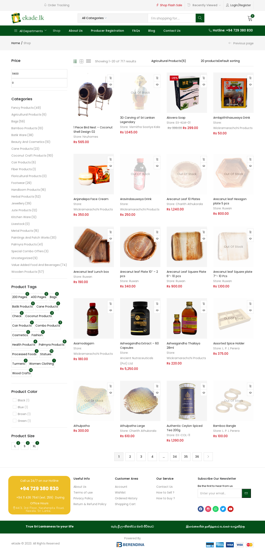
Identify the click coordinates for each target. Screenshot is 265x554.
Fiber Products (23, 169)
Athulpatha (81, 426)
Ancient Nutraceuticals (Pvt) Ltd (136, 360)
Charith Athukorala (189, 204)
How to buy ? (165, 498)
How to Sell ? (165, 493)
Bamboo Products (27, 128)
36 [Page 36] (197, 457)
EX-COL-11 (183, 435)
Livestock (20, 224)
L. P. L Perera (231, 348)
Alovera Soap (176, 118)
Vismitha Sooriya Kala (144, 127)
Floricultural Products (29, 176)
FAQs (136, 31)
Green (24, 421)
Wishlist (120, 493)
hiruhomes (90, 136)
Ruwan (227, 208)
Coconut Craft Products (32, 155)
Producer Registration (107, 31)
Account (121, 487)
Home (15, 43)
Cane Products (25, 148)
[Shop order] (236, 61)
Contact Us (172, 31)
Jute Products (24, 210)
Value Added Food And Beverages (39, 265)
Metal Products (25, 230)
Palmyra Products (27, 244)
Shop (56, 31)
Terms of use (83, 493)
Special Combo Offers (30, 251)
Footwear (21, 183)
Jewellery (21, 203)
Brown (24, 414)
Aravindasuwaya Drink (136, 199)
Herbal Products (26, 196)
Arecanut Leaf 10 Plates (183, 199)
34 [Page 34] (175, 457)
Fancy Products (26, 107)
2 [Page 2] (130, 457)
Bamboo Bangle (224, 426)
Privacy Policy (83, 498)
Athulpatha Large (132, 426)
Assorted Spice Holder (229, 343)
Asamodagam (83, 343)
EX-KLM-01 (183, 123)
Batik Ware (22, 135)
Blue (23, 407)
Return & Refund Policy (89, 504)
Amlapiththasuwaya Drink (231, 118)
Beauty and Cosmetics (31, 142)
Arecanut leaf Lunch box (91, 271)
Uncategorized (24, 258)
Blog (151, 31)
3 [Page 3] (141, 457)
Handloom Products (28, 189)
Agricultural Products (29, 114)
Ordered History (126, 498)
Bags (18, 121)
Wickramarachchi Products (233, 128)
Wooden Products (27, 271)
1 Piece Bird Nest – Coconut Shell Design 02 (93, 129)
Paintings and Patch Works (34, 237)
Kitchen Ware (24, 217)
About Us (76, 31)
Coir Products (23, 162)
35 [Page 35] (186, 457)
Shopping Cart (125, 504)
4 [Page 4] (152, 457)
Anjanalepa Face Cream (90, 199)
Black (24, 400)
